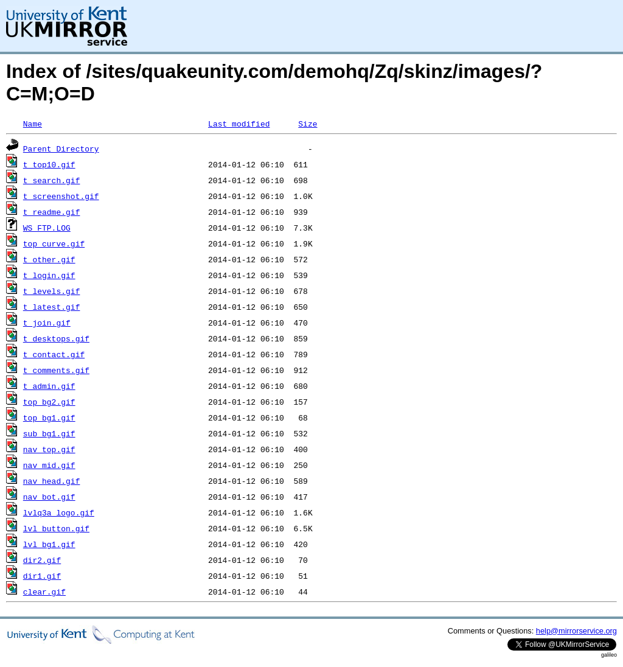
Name (32, 123)
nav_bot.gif (49, 496)
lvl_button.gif (56, 528)
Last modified (239, 123)
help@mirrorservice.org (576, 630)
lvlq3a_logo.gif (58, 512)
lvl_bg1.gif (49, 544)
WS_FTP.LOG (47, 227)
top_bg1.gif (49, 417)
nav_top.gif (49, 449)
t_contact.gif (54, 354)
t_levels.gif (51, 290)
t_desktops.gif (56, 338)
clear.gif (44, 591)
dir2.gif (42, 559)
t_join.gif (47, 322)
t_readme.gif (51, 211)
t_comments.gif (56, 370)
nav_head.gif (51, 480)
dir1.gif (42, 575)
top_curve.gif (54, 243)
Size (307, 123)
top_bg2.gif (49, 401)
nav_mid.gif (49, 464)
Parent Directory (61, 148)
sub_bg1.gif (49, 433)
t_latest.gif (51, 306)
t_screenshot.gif (61, 195)
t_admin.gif (49, 385)
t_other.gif (49, 259)
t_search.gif (51, 180)
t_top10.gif (49, 164)
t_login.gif (49, 275)
